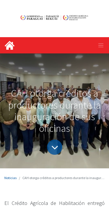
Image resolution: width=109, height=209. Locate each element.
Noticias (10, 178)
